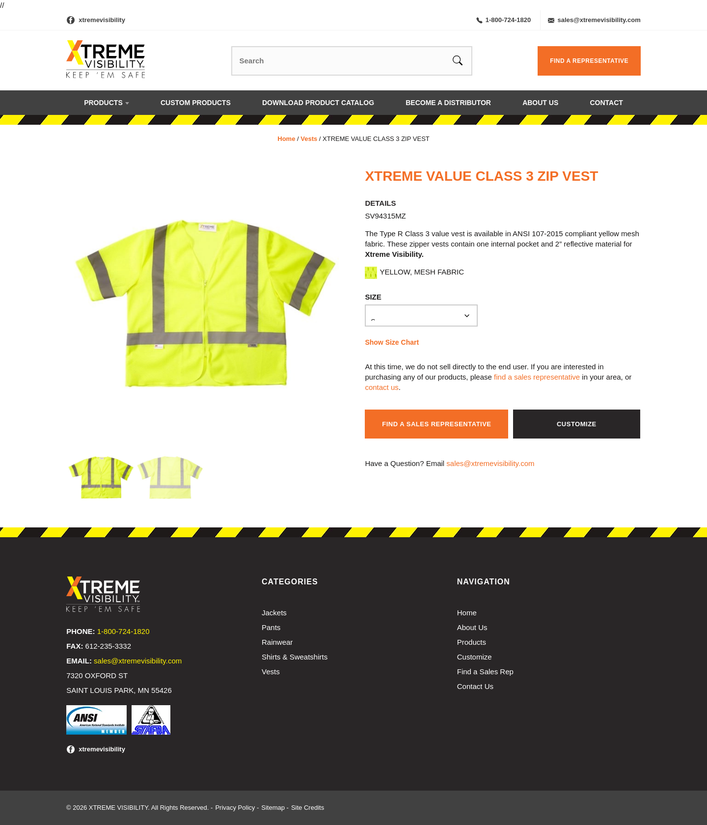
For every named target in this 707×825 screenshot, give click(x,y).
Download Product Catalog (318, 103)
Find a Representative (589, 60)
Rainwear (277, 642)
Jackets (274, 612)
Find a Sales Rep (485, 671)
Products (103, 103)
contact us (381, 387)
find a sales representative (537, 377)
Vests (308, 138)
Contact (606, 103)
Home (286, 138)
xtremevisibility (102, 20)
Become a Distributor (448, 103)
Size (373, 297)
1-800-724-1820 (503, 20)
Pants (271, 627)
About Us (540, 103)
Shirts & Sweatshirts (294, 657)
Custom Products (196, 103)
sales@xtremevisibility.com (594, 20)
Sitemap (273, 807)
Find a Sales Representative (436, 424)
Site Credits (307, 807)
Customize (577, 424)
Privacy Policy (235, 807)
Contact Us (475, 686)
